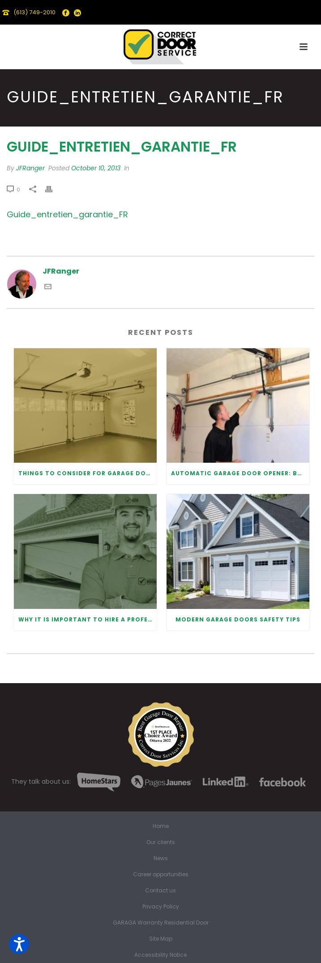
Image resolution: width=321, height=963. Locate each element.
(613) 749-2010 (34, 12)
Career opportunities (160, 874)
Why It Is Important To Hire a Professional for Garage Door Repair (87, 619)
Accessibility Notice (160, 955)
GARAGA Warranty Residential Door (161, 922)
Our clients (160, 842)
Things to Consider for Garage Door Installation (87, 473)
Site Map (160, 938)
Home (161, 826)
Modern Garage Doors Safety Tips (237, 619)
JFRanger (30, 168)
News (161, 858)
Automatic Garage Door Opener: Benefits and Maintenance (240, 473)
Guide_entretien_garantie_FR (67, 214)
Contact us (160, 890)
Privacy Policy (160, 906)
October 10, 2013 (95, 168)
